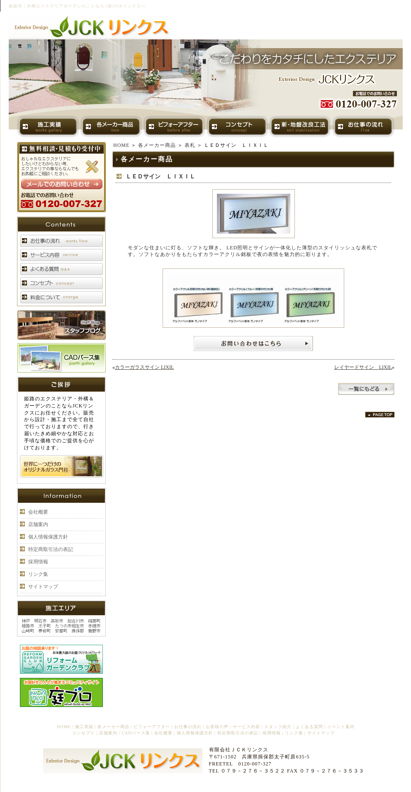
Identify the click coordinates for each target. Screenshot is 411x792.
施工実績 (84, 726)
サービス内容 (246, 726)
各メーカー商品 (157, 145)
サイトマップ (43, 587)
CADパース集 (136, 733)
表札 (190, 145)
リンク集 (38, 574)
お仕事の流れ (188, 726)
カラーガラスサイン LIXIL (144, 367)
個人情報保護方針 (48, 537)
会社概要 (38, 512)
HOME (121, 145)
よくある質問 (309, 726)
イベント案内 (341, 726)
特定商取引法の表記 (50, 549)
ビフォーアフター (152, 726)
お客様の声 (217, 726)
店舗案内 (38, 524)
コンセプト (83, 733)
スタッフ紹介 (278, 726)
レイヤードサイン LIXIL (363, 367)
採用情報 (38, 562)
